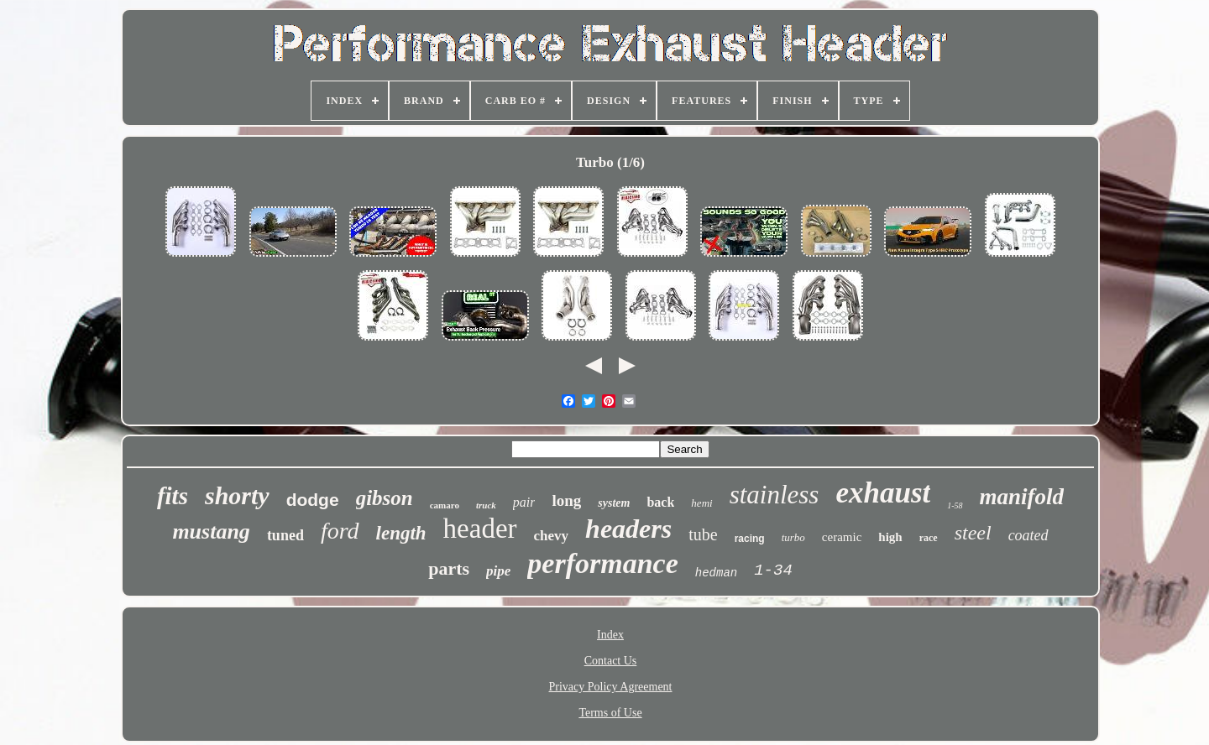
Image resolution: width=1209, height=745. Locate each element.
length (401, 533)
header (480, 528)
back (660, 502)
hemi (701, 503)
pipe (498, 571)
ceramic (841, 537)
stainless (774, 494)
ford (340, 531)
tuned (285, 535)
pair (524, 502)
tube (702, 534)
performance (602, 563)
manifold (1022, 496)
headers (628, 528)
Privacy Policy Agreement (611, 686)
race (928, 538)
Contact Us (610, 660)
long (566, 500)
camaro (444, 505)
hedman (716, 573)
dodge (312, 499)
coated (1028, 535)
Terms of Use (609, 712)
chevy (551, 536)
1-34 (773, 570)
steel (973, 533)
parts (448, 568)
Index (610, 634)
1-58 (954, 505)
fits (172, 495)
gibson (384, 498)
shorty (237, 495)
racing (750, 538)
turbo (793, 537)
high (890, 537)
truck (486, 505)
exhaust (882, 493)
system (614, 503)
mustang (211, 531)
